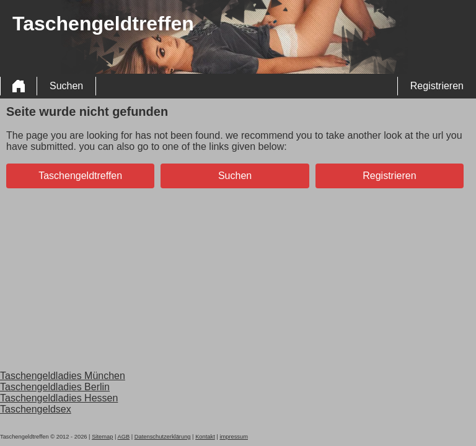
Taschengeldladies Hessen (59, 398)
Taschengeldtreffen (80, 175)
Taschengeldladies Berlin (55, 387)
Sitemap (102, 437)
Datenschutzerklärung (162, 437)
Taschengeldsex (35, 409)
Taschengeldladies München (62, 375)
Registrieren (437, 86)
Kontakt (205, 437)
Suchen (66, 86)
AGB (123, 437)
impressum (233, 437)
